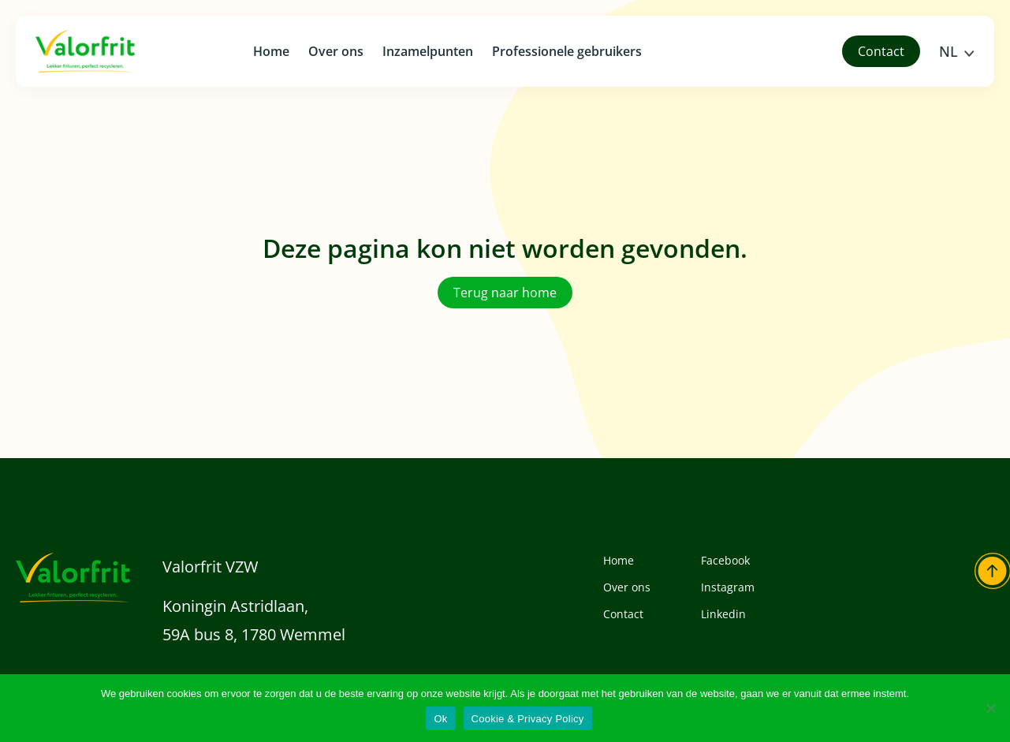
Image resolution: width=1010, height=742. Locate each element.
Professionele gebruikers (567, 51)
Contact (623, 613)
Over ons (335, 51)
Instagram (728, 587)
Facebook (725, 560)
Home (271, 51)
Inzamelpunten (427, 51)
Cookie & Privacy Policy (527, 719)
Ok (440, 719)
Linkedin (723, 613)
